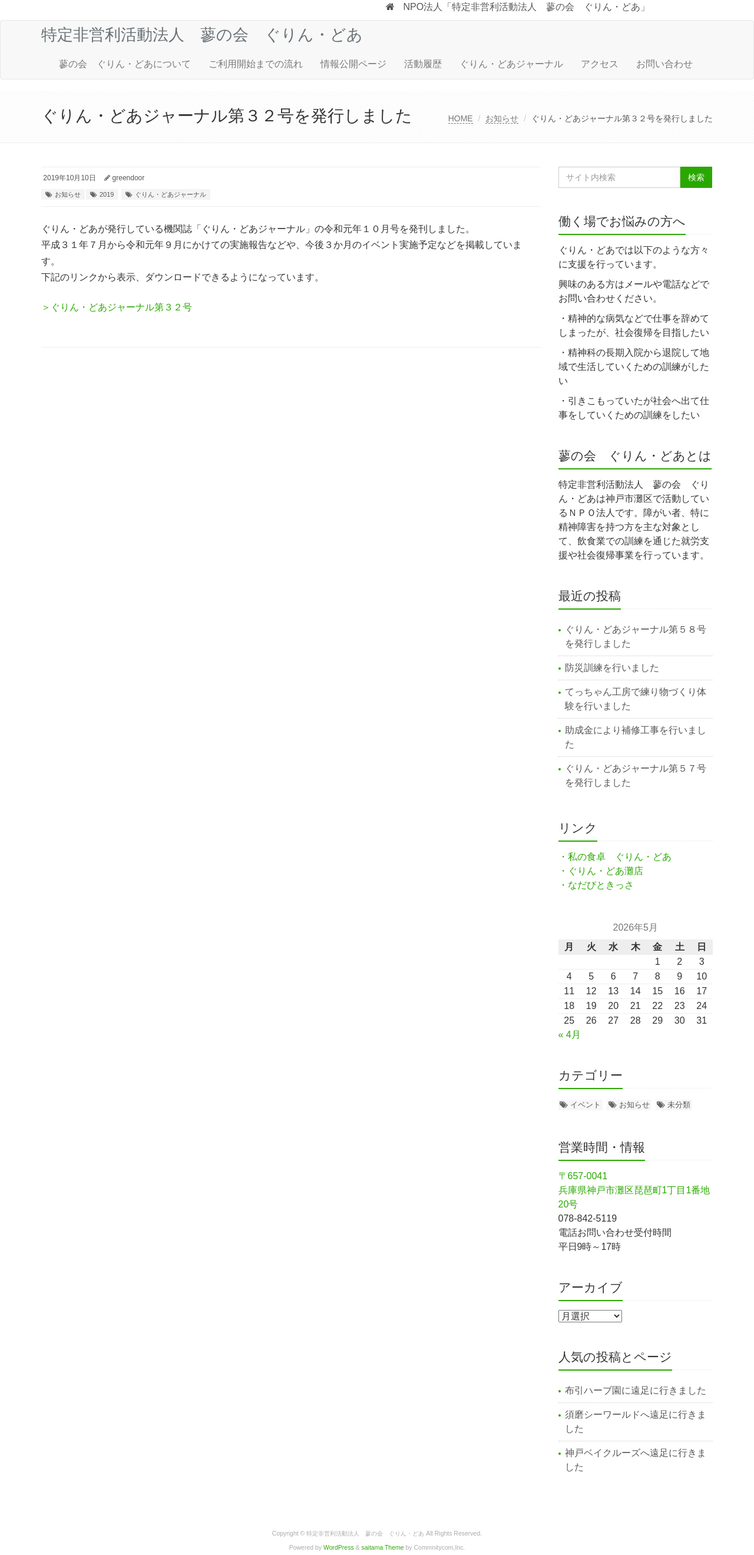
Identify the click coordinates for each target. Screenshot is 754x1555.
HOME (460, 118)
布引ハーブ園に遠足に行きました (635, 1390)
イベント (585, 1104)
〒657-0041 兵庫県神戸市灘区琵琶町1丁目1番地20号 (634, 1190)
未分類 (678, 1104)
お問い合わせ (664, 64)
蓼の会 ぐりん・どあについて (125, 64)
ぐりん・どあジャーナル (511, 64)
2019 (107, 194)
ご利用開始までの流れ (256, 64)
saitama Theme (383, 1547)
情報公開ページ (353, 64)
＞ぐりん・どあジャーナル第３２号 (116, 307)
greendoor (129, 178)
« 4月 (569, 1035)
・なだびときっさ (596, 885)
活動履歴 (423, 64)
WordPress (338, 1547)
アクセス (600, 64)
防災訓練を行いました (612, 668)
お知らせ (501, 118)
